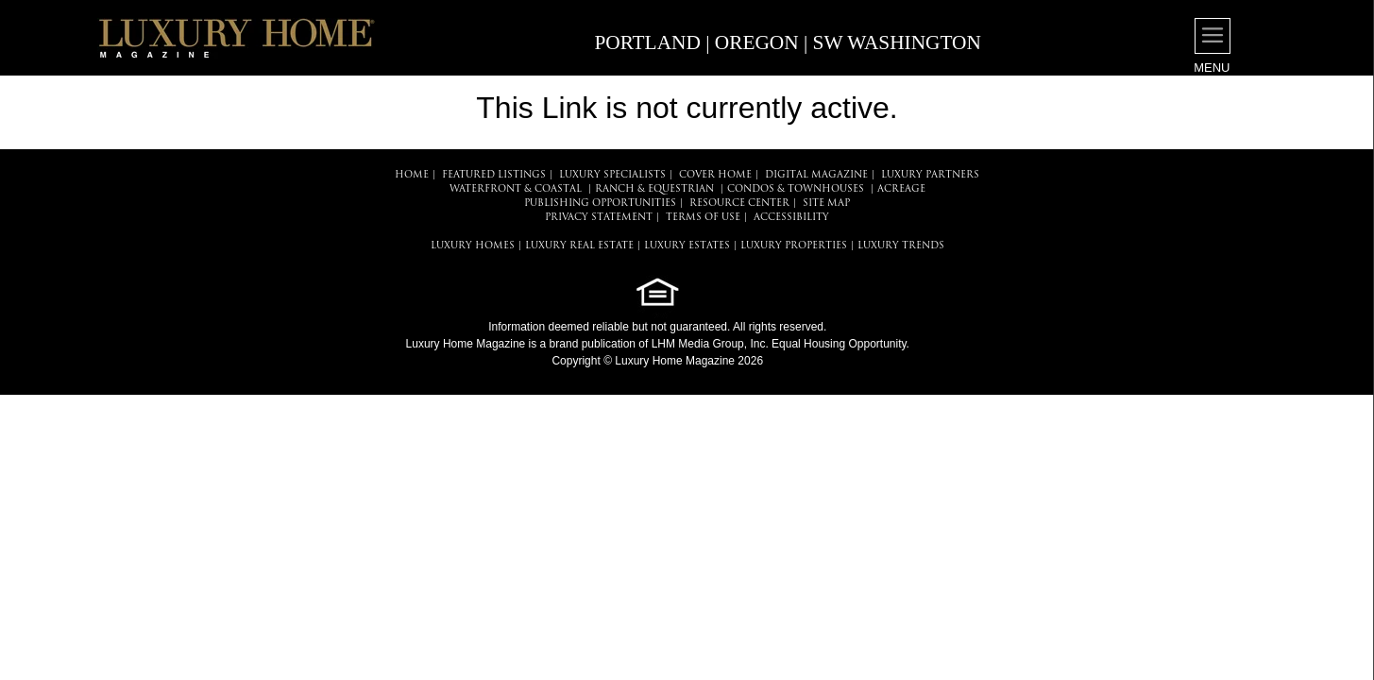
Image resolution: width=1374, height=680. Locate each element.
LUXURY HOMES (473, 246)
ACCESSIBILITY (791, 217)
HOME (412, 175)
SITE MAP (826, 203)
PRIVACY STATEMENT (599, 217)
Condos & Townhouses (795, 189)
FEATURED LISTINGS (494, 175)
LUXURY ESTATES (687, 246)
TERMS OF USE (703, 217)
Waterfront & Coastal (516, 189)
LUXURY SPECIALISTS (612, 175)
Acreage (901, 189)
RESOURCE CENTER (739, 203)
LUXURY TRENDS (900, 246)
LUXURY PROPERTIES (793, 246)
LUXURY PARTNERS (930, 175)
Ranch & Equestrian (654, 189)
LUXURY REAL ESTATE (579, 246)
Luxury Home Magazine (466, 343)
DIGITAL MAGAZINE (816, 175)
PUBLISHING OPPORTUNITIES (600, 203)
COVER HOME (715, 175)
